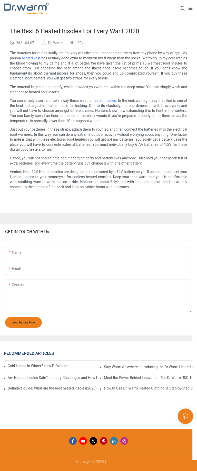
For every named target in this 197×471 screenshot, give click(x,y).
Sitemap (114, 462)
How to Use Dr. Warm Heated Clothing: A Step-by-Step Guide (148, 388)
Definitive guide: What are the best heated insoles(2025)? (52, 388)
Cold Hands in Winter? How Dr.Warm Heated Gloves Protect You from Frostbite (38, 366)
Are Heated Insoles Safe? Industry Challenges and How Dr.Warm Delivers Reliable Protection (52, 378)
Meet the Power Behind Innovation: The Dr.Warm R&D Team (148, 378)
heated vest (31, 58)
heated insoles (104, 100)
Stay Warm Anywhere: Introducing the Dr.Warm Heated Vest (148, 367)
